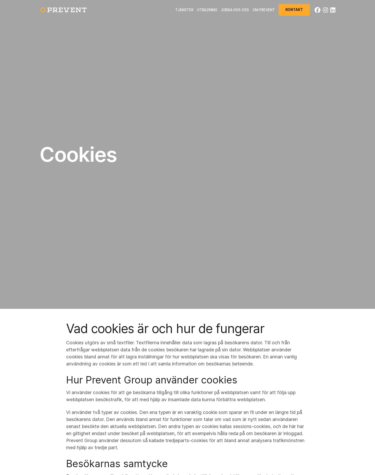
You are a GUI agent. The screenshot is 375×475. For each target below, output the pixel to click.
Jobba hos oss (235, 10)
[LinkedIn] (332, 10)
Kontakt (294, 10)
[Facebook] (318, 10)
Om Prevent (264, 10)
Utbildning (207, 10)
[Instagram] (325, 10)
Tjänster (184, 10)
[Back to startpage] (63, 9)
